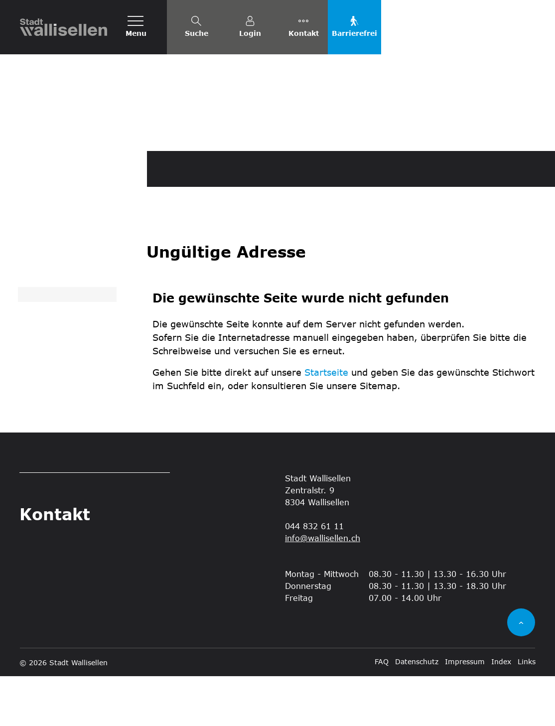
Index (501, 711)
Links (527, 711)
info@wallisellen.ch (322, 587)
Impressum (465, 711)
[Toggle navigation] (136, 27)
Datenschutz (416, 711)
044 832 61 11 (314, 576)
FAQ (382, 711)
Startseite (326, 422)
